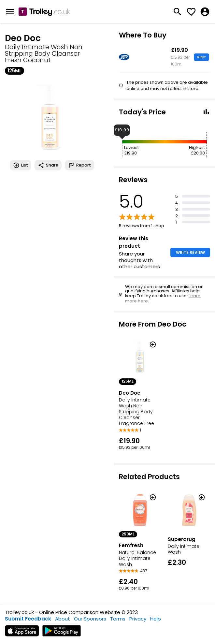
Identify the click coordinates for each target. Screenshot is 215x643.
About (62, 618)
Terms (117, 618)
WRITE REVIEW (190, 252)
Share (48, 165)
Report (79, 165)
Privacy (137, 618)
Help (155, 618)
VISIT (201, 57)
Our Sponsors (90, 618)
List (20, 165)
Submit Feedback (28, 618)
